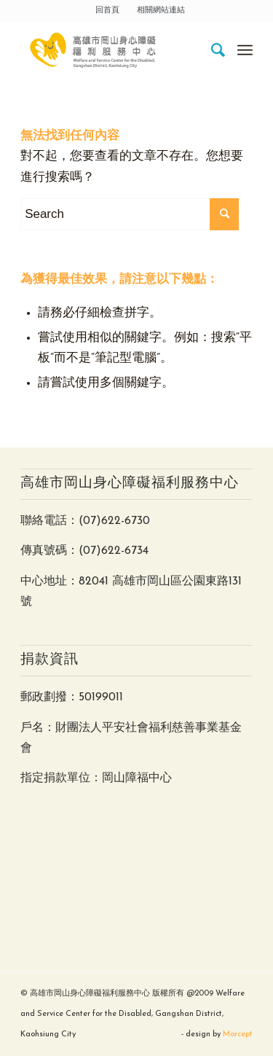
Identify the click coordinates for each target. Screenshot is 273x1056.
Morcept (238, 1034)
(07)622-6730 (114, 521)
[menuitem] (107, 11)
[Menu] (245, 50)
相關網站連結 (161, 11)
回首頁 (107, 11)
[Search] (211, 50)
